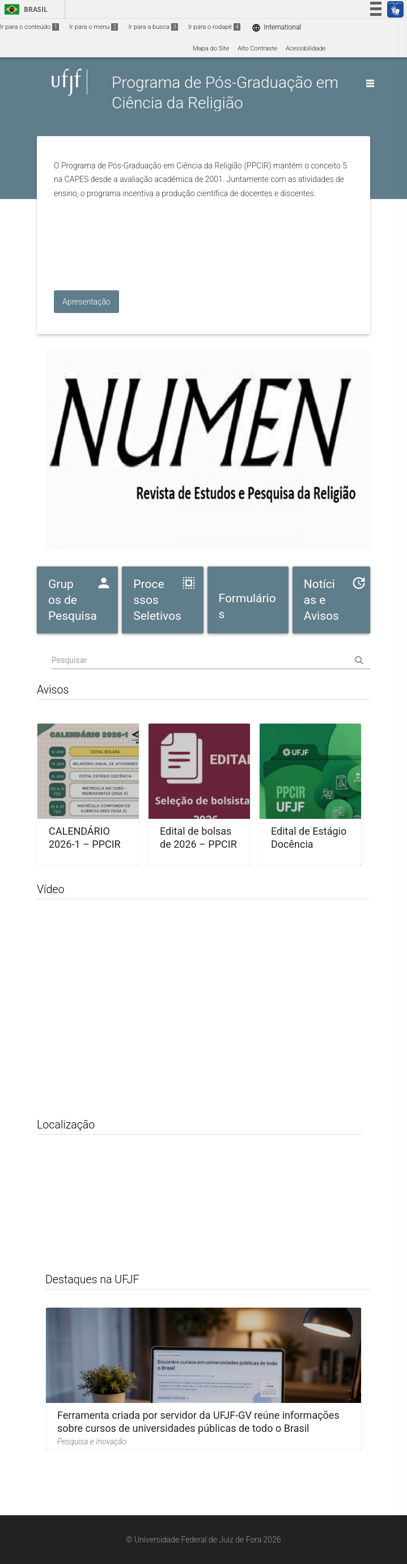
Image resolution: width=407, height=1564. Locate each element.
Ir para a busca (153, 27)
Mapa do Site (211, 48)
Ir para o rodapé (214, 27)
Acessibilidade (305, 48)
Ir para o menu (93, 27)
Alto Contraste (257, 48)
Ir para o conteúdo (29, 27)
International (276, 27)
